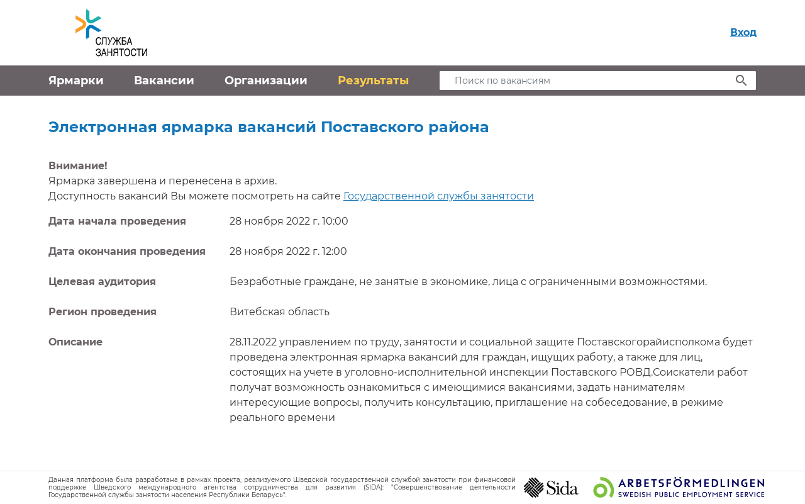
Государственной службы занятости (438, 196)
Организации (266, 80)
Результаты (373, 80)
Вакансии (164, 80)
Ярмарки (76, 80)
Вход (743, 32)
